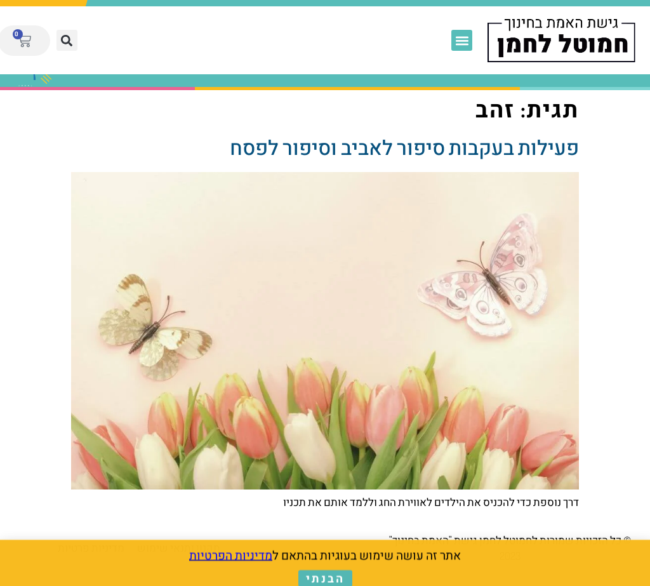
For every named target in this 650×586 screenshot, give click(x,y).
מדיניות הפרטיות (230, 556)
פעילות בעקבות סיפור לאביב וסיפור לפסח (404, 147)
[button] (461, 40)
